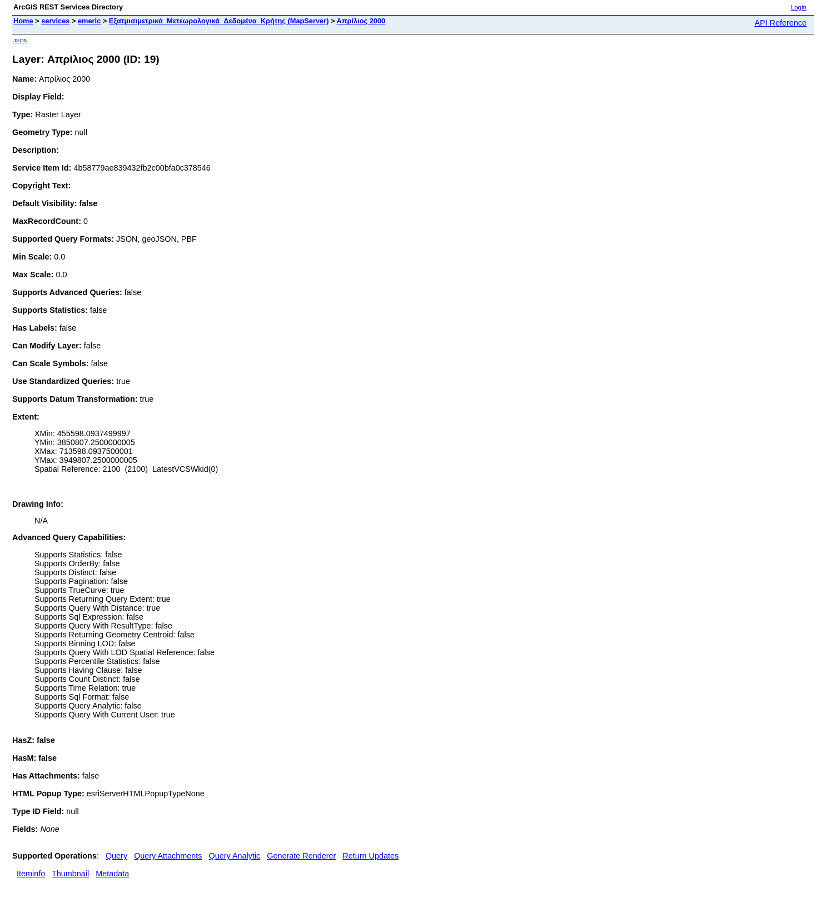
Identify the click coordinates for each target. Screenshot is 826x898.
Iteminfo (31, 873)
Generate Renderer (301, 855)
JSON (20, 40)
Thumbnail (70, 873)
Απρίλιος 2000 (361, 21)
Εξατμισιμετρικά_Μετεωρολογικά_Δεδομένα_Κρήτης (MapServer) (219, 21)
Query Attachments (168, 855)
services (55, 21)
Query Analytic (235, 855)
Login (799, 7)
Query (116, 855)
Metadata (112, 873)
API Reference (780, 22)
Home (23, 21)
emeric (89, 21)
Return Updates (370, 855)
